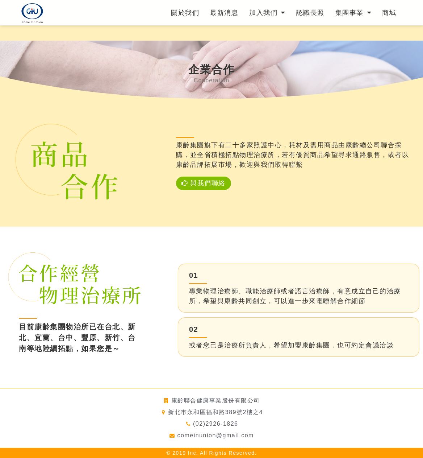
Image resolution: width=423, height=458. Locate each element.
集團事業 (353, 13)
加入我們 (267, 13)
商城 (389, 12)
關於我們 (185, 12)
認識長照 (310, 12)
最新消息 (224, 12)
